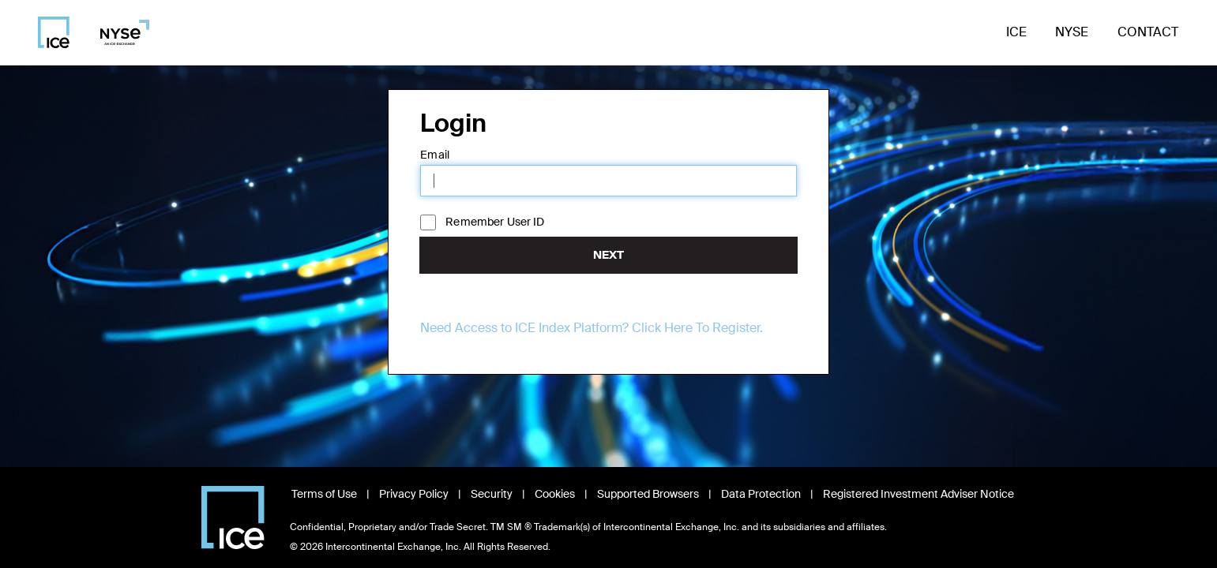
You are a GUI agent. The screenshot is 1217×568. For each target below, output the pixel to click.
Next (608, 255)
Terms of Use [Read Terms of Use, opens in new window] (324, 494)
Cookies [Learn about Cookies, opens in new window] (555, 494)
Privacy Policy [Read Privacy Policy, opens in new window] (414, 494)
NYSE (1071, 32)
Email (434, 155)
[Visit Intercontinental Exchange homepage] (233, 517)
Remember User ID (494, 222)
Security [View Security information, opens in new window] (492, 494)
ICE (1016, 32)
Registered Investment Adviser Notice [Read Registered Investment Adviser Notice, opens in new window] (918, 494)
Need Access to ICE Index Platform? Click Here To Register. (591, 328)
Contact (1147, 32)
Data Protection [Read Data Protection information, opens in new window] (761, 494)
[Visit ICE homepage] (53, 32)
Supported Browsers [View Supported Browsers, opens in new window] (648, 494)
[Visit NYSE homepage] (118, 32)
